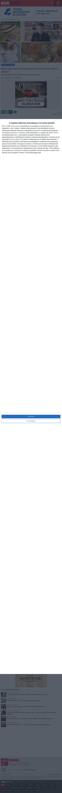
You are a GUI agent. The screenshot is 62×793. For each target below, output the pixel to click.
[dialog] (31, 396)
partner (16, 126)
